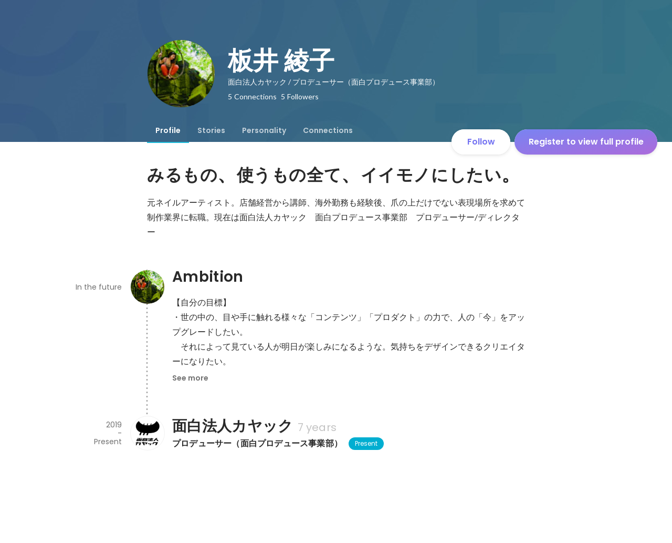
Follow (481, 142)
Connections (328, 130)
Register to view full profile (586, 142)
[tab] (168, 130)
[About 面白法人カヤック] (147, 433)
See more (190, 378)
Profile (168, 130)
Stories (211, 130)
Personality (264, 130)
